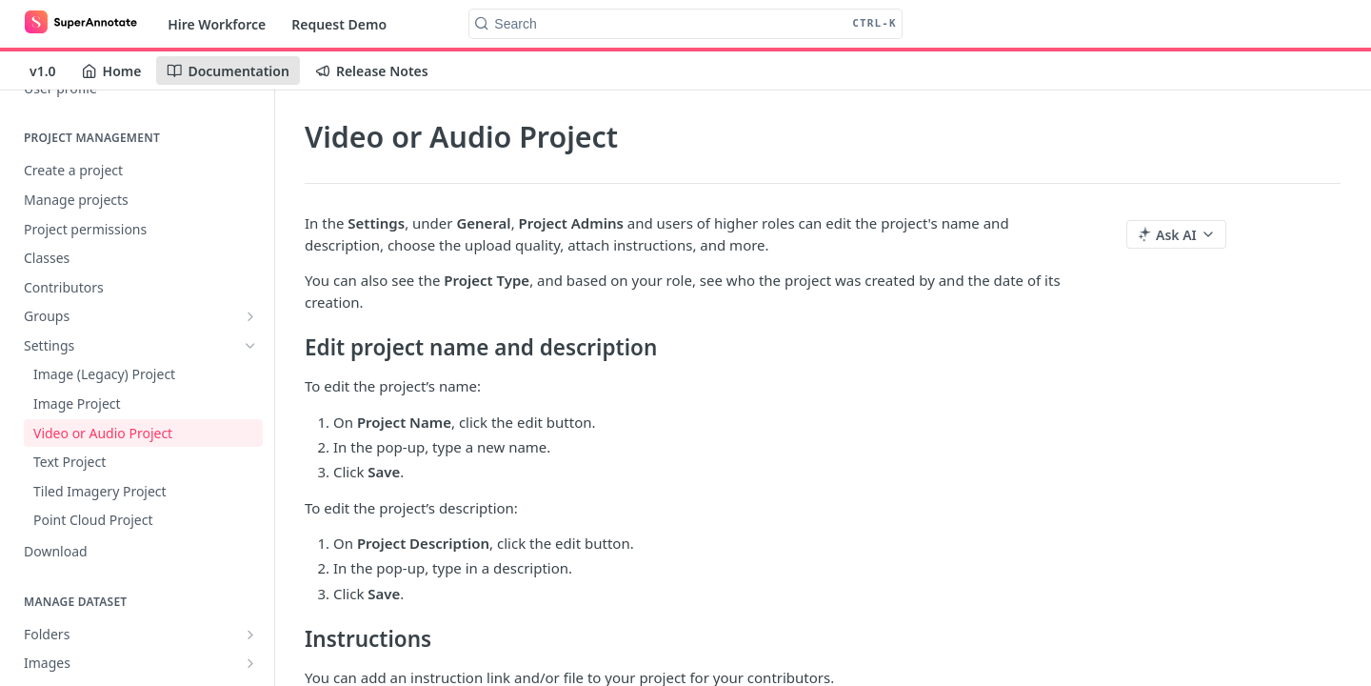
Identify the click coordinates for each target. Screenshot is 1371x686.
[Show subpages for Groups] (250, 316)
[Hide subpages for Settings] (250, 345)
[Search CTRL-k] (685, 24)
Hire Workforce (217, 24)
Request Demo (339, 24)
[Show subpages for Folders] (250, 634)
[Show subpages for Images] (250, 663)
